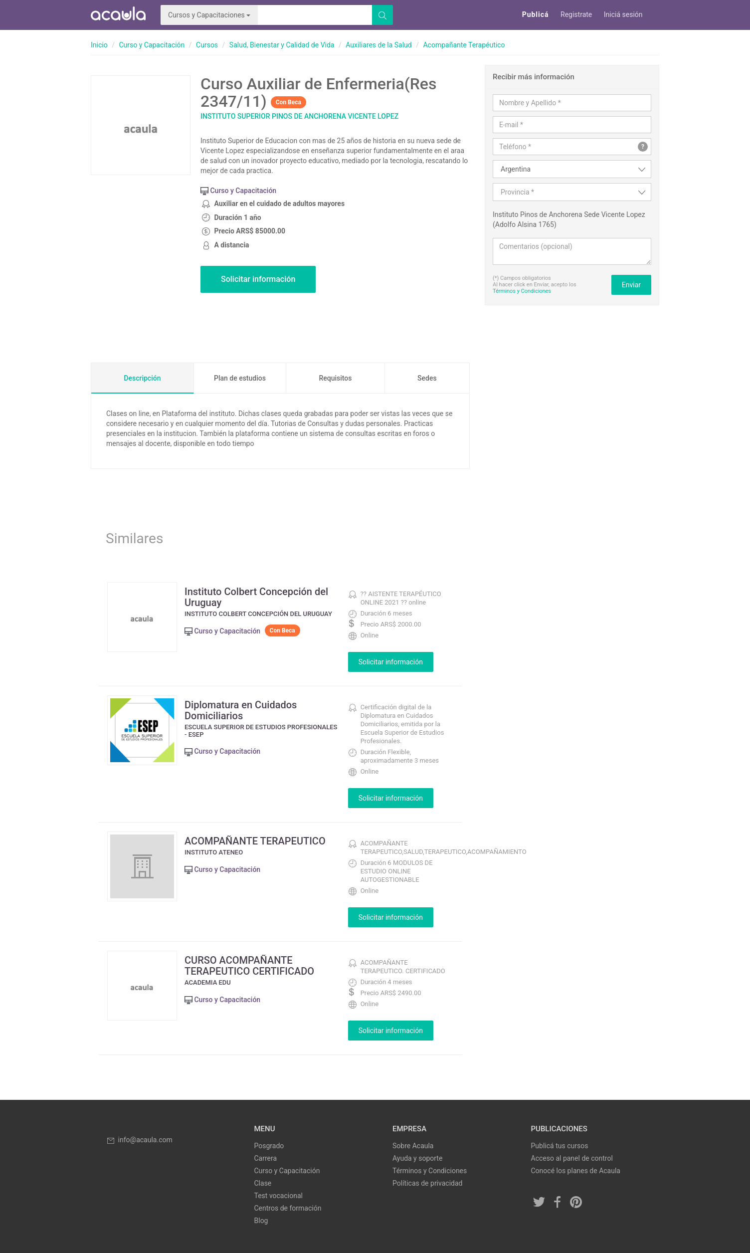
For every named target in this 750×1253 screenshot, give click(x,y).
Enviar (631, 285)
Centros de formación (288, 1208)
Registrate (576, 14)
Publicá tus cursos (559, 1146)
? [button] (642, 146)
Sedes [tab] (427, 378)
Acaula (118, 15)
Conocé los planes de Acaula (575, 1171)
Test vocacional (278, 1196)
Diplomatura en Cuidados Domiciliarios (241, 710)
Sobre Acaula (412, 1146)
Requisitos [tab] (335, 378)
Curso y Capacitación (152, 45)
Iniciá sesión (623, 14)
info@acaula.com (139, 1140)
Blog (261, 1221)
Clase (263, 1183)
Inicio (99, 45)
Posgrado (269, 1146)
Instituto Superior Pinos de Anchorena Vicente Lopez (299, 116)
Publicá (535, 14)
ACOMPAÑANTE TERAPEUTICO (255, 841)
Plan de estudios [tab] (240, 378)
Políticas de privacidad (427, 1183)
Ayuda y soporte (417, 1158)
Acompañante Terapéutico (464, 45)
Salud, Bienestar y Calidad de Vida (282, 45)
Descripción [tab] (142, 378)
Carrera (265, 1158)
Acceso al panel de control (572, 1158)
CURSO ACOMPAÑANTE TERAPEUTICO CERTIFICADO (249, 965)
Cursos (207, 45)
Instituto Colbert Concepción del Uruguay (256, 597)
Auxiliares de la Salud (379, 45)
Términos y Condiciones (522, 291)
